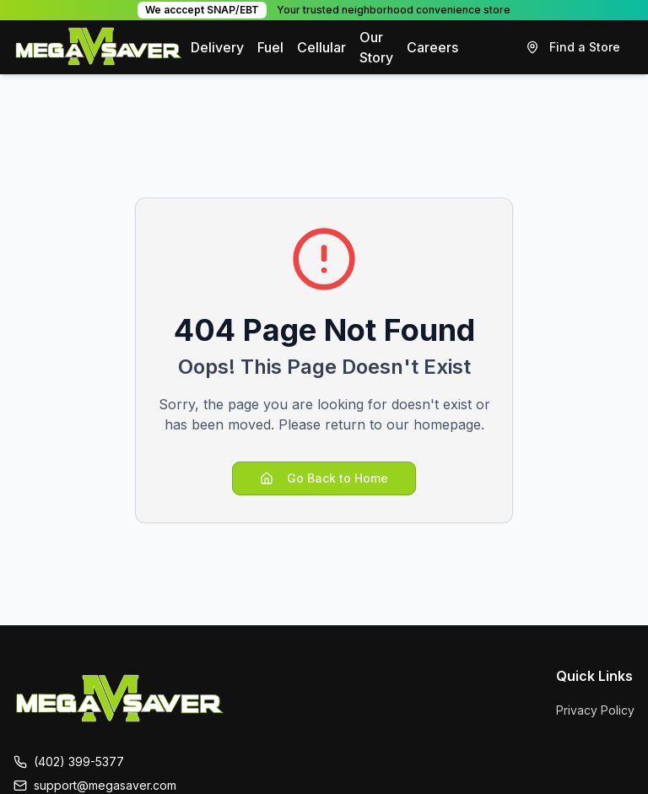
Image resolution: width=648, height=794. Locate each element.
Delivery (217, 47)
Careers (432, 47)
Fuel (270, 47)
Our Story (376, 47)
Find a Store (573, 47)
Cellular (321, 47)
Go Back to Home (324, 478)
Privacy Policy (595, 710)
